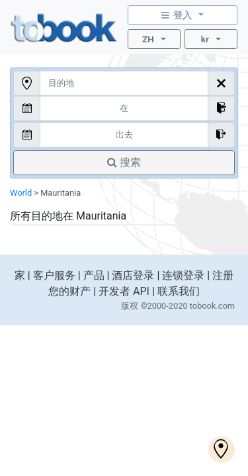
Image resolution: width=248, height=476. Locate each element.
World (21, 193)
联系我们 (178, 291)
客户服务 (54, 275)
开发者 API (124, 291)
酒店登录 (133, 275)
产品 (93, 275)
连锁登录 (183, 275)
